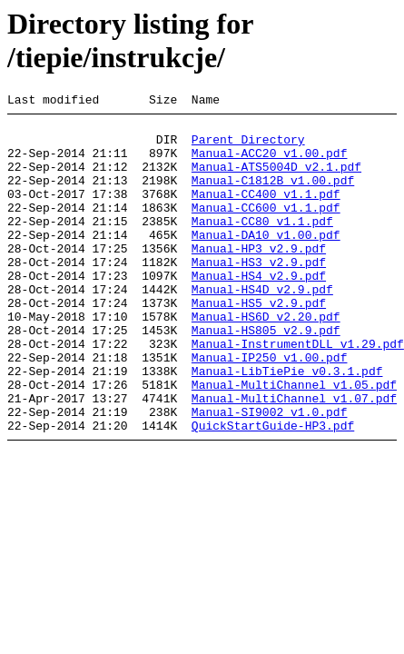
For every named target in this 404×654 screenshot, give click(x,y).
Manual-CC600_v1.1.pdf (266, 229)
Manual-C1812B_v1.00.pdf (273, 196)
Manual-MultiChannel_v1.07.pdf (294, 458)
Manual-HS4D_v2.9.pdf (262, 327)
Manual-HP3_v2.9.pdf (259, 278)
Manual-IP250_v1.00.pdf (270, 409)
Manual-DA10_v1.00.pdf (266, 261)
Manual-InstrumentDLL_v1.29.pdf (298, 392)
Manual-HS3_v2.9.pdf (259, 294)
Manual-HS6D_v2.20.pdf (266, 360)
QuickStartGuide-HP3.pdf (273, 490)
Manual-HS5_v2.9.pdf (259, 343)
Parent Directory (248, 147)
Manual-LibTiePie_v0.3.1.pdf (287, 425)
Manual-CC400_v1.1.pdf (266, 212)
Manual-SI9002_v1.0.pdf (270, 474)
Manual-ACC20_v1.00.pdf (270, 163)
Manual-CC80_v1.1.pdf (262, 245)
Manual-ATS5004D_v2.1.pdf (276, 180)
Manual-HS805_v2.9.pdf (266, 376)
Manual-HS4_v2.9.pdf (259, 310)
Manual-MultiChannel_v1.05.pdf (294, 441)
